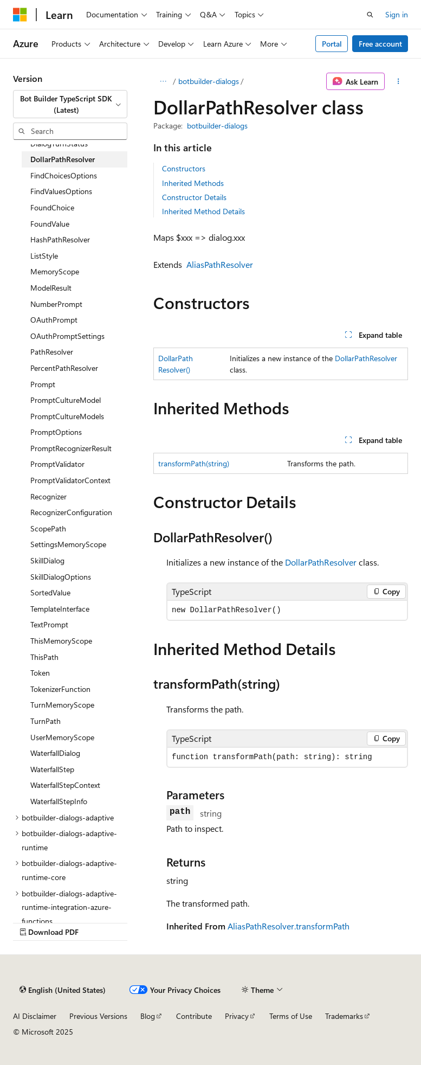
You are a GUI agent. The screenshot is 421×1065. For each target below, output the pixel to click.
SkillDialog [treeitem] (47, 560)
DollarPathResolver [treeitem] (62, 159)
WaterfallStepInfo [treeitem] (58, 801)
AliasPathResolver (219, 264)
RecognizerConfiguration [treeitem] (71, 512)
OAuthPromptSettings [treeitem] (67, 336)
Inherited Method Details (203, 211)
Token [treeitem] (40, 673)
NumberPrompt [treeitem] (56, 304)
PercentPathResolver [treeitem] (64, 368)
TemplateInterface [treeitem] (59, 609)
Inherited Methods (193, 183)
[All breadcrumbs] (162, 81)
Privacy (237, 1016)
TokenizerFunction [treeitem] (60, 689)
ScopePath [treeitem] (48, 528)
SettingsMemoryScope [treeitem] (68, 544)
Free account (380, 44)
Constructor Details (194, 197)
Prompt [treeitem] (42, 384)
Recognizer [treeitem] (48, 496)
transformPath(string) (193, 463)
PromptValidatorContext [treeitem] (70, 480)
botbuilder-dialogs (208, 81)
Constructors (183, 168)
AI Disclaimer (34, 1016)
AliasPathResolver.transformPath (288, 926)
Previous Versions (98, 1016)
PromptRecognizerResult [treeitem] (71, 448)
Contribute (194, 1016)
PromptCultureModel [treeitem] (65, 400)
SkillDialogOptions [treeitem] (60, 577)
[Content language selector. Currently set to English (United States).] (62, 989)
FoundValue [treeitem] (49, 224)
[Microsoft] (20, 15)
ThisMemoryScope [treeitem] (61, 641)
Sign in (396, 14)
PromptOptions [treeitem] (56, 432)
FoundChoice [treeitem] (52, 207)
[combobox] (70, 104)
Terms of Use (290, 1016)
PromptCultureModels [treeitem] (67, 416)
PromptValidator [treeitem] (57, 464)
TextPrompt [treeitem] (49, 624)
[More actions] (398, 81)
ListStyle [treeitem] (44, 256)
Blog (147, 1016)
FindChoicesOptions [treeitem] (63, 175)
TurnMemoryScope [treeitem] (62, 705)
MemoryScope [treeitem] (54, 271)
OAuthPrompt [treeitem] (53, 320)
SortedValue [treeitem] (50, 592)
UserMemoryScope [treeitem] (62, 737)
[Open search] (370, 14)
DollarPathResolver (366, 358)
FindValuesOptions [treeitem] (61, 191)
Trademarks (344, 1016)
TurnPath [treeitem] (45, 721)
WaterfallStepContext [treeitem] (65, 785)
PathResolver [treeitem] (51, 352)
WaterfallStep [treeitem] (52, 769)
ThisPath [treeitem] (44, 657)
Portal (332, 44)
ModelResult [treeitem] (51, 288)
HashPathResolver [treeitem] (60, 239)
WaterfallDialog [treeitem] (55, 753)
